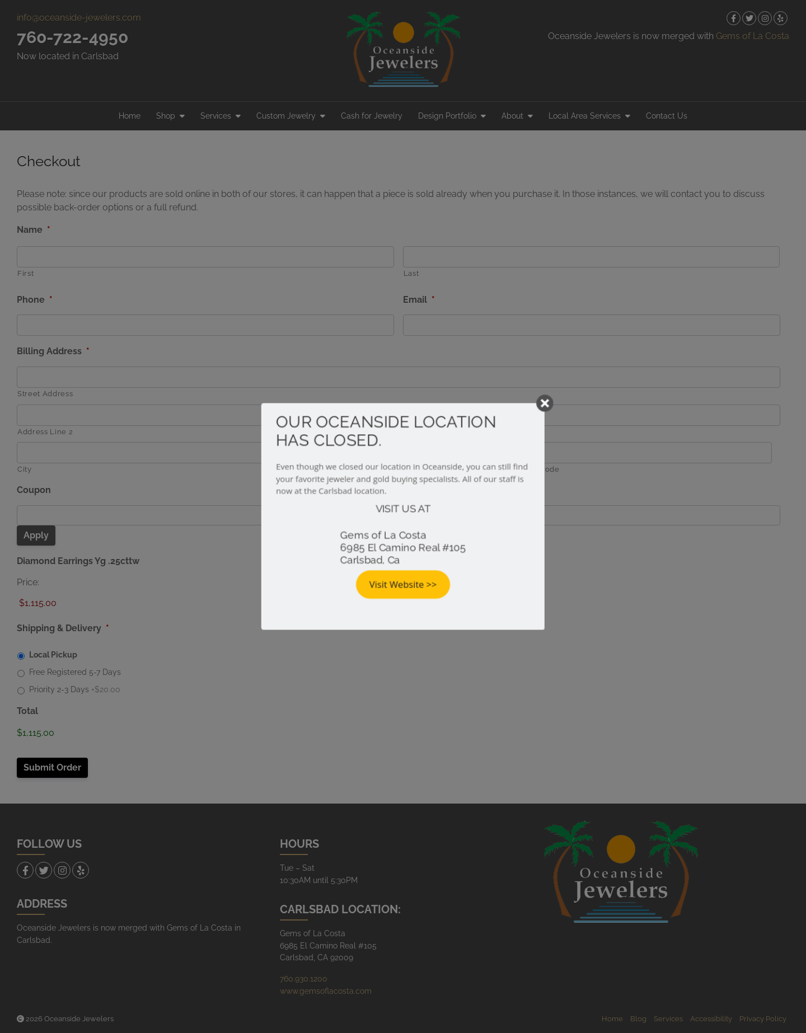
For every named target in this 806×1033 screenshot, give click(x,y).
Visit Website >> (403, 586)
